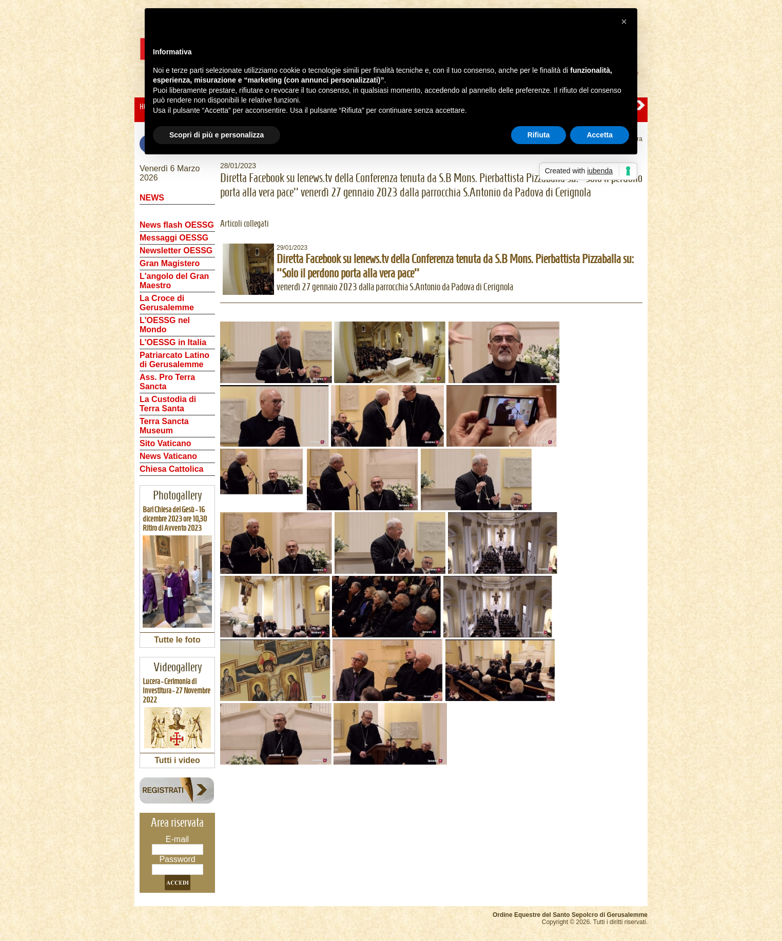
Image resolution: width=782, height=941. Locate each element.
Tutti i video (177, 760)
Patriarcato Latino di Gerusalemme (174, 360)
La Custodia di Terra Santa (168, 404)
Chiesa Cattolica (171, 469)
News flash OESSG (177, 225)
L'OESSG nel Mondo (165, 325)
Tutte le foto (177, 639)
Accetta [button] (599, 135)
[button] (624, 21)
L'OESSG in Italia (173, 342)
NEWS (152, 197)
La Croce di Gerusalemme (167, 303)
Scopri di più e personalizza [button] (216, 135)
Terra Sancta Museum (164, 426)
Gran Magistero (170, 263)
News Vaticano (168, 456)
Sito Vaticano (165, 443)
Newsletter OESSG (176, 250)
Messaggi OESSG (174, 237)
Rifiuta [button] (538, 135)
